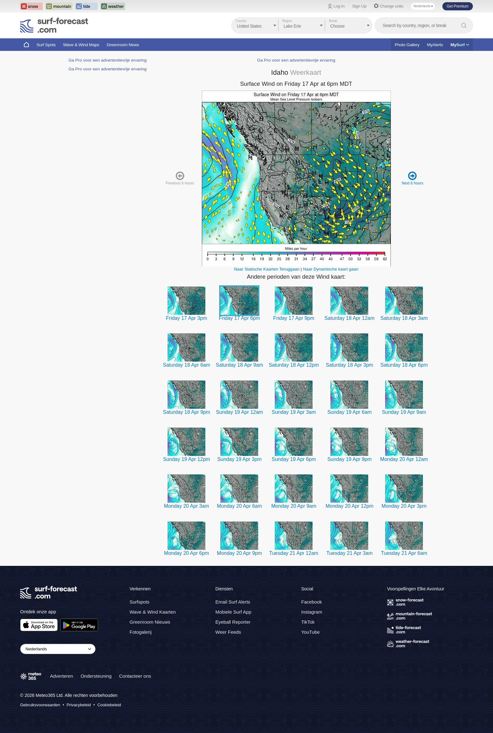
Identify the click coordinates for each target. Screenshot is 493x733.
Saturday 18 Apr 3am (404, 318)
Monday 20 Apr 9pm (239, 553)
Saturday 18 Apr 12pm (294, 365)
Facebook (311, 601)
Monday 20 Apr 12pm (349, 506)
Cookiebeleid (109, 705)
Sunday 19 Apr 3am (294, 412)
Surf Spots (46, 44)
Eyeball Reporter (233, 622)
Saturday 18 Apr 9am (239, 365)
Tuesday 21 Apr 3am (349, 553)
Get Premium (457, 6)
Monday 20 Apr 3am (186, 506)
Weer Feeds (228, 632)
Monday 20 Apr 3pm (404, 506)
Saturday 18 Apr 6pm (404, 365)
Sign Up (359, 6)
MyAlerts (435, 44)
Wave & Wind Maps (81, 44)
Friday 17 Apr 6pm (239, 318)
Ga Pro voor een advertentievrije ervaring (108, 60)
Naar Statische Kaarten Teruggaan (266, 269)
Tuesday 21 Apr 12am (293, 553)
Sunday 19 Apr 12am (239, 412)
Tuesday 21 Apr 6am (404, 553)
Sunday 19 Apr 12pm (186, 459)
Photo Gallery (407, 44)
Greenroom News (123, 44)
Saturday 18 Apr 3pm (349, 365)
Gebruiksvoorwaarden (40, 705)
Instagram (311, 612)
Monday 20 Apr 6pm (186, 553)
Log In (339, 6)
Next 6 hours (412, 178)
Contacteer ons (135, 676)
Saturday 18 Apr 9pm (186, 412)
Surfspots (139, 601)
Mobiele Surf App (233, 612)
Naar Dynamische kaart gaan (330, 269)
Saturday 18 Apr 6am (186, 365)
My (460, 44)
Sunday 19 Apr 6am (349, 412)
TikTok (308, 622)
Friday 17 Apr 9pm (293, 318)
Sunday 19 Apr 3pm (239, 459)
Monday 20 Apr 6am (239, 506)
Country (240, 21)
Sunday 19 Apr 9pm (349, 459)
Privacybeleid (79, 705)
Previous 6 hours (180, 178)
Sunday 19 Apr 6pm (294, 459)
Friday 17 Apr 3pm (186, 318)
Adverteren (61, 676)
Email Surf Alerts (232, 601)
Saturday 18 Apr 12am (349, 318)
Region (287, 21)
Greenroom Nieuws (150, 622)
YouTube (310, 632)
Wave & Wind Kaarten (153, 612)
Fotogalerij (141, 632)
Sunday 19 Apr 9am (404, 412)
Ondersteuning (95, 676)
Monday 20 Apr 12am (404, 459)
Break (333, 21)
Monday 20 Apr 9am (293, 506)
